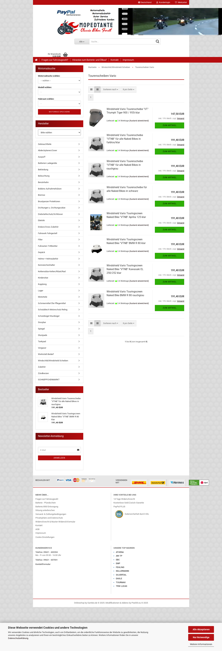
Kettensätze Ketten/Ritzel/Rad (52, 271)
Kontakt (115, 60)
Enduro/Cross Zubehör (48, 227)
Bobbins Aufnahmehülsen (49, 188)
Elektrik (41, 220)
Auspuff (41, 157)
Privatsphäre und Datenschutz (49, 518)
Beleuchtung (43, 176)
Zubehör (42, 367)
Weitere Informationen (201, 644)
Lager (40, 290)
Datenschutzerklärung (18, 638)
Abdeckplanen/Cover (47, 150)
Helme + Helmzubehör (48, 259)
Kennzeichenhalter (46, 265)
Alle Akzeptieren (201, 629)
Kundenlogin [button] (163, 2)
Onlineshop (79, 603)
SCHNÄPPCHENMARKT (49, 379)
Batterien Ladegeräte (47, 163)
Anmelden (59, 458)
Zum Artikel (169, 125)
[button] (145, 2)
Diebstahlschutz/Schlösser (50, 214)
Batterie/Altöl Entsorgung (46, 506)
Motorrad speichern (59, 112)
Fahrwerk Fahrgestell (47, 233)
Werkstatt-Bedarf (46, 354)
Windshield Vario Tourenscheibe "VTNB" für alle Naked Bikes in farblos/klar (125, 139)
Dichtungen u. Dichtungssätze (51, 207)
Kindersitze (43, 277)
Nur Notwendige (201, 637)
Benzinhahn (43, 182)
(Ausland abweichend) (139, 121)
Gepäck (41, 252)
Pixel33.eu (136, 603)
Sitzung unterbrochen (45, 510)
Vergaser (42, 348)
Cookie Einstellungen (44, 537)
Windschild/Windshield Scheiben (53, 360)
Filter (40, 239)
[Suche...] (81, 41)
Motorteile (42, 297)
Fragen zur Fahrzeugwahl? (55, 60)
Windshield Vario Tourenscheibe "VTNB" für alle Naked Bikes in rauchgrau (125, 165)
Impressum (128, 60)
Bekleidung (43, 169)
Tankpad (42, 341)
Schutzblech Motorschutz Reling (52, 309)
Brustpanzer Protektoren (49, 201)
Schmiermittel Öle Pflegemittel (52, 303)
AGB (37, 529)
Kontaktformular (43, 564)
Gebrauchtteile (44, 144)
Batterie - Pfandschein (45, 502)
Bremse (41, 195)
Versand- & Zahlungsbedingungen (50, 514)
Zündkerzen (43, 373)
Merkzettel (181, 2)
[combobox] (110, 89)
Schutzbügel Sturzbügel (48, 316)
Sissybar (42, 322)
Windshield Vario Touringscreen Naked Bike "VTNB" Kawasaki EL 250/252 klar (125, 269)
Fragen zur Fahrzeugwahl (46, 499)
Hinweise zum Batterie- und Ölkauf (89, 60)
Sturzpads (42, 335)
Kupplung (42, 284)
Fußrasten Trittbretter (47, 246)
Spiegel (41, 329)
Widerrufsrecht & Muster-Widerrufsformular (55, 521)
